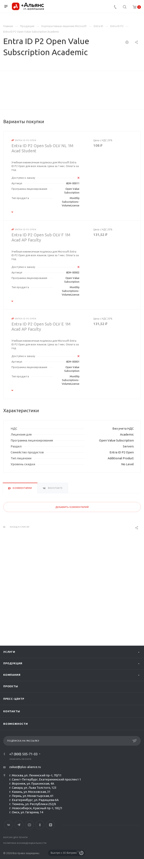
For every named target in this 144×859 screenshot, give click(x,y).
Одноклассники (39, 824)
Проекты (10, 686)
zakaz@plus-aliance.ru (25, 767)
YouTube (29, 824)
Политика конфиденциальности (25, 843)
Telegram (19, 824)
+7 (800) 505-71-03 (23, 754)
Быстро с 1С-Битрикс (64, 852)
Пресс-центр (13, 698)
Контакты (11, 711)
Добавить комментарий (72, 599)
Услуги (9, 652)
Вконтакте (8, 824)
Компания (11, 675)
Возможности (15, 723)
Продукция (12, 663)
